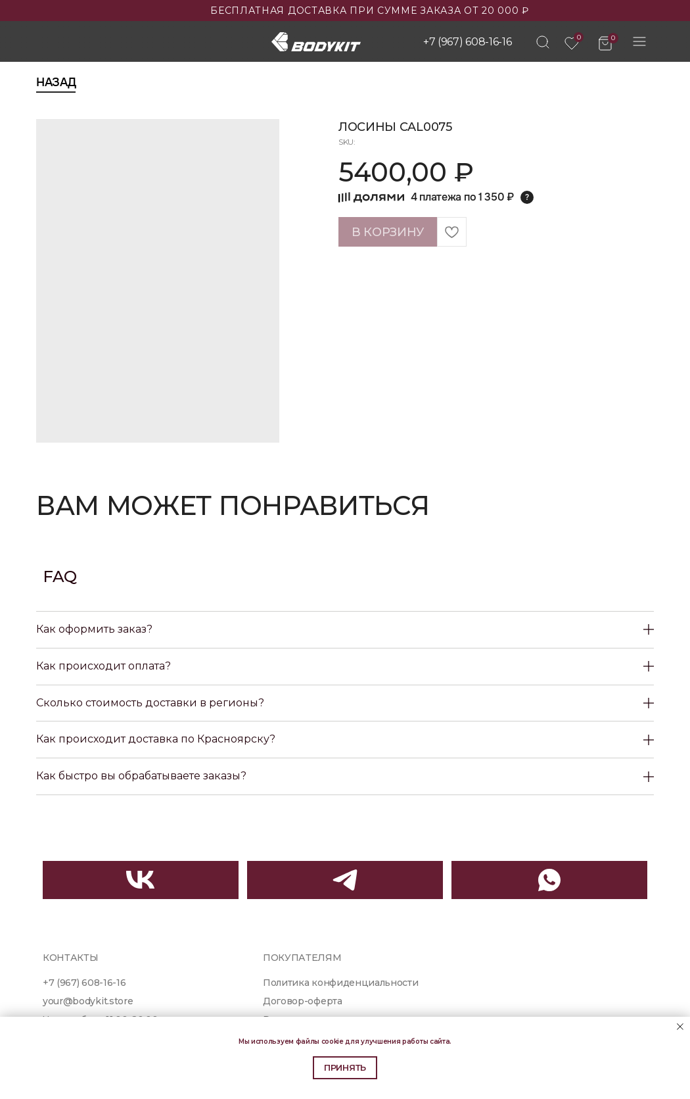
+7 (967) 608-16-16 (467, 42)
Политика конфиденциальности (341, 983)
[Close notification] (680, 1026)
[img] (543, 42)
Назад (56, 82)
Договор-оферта (302, 1001)
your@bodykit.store (88, 1001)
